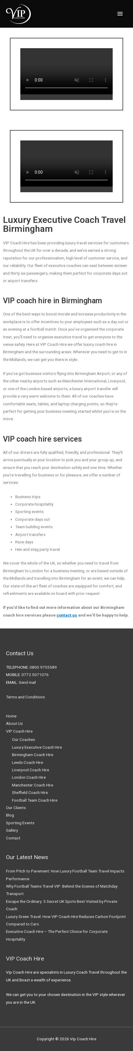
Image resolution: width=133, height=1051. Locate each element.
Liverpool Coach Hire (30, 769)
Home (11, 716)
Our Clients (16, 807)
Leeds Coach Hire (27, 762)
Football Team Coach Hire (34, 800)
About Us (14, 723)
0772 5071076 (35, 674)
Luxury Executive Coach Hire (37, 747)
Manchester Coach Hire (32, 785)
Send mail (27, 682)
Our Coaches (23, 739)
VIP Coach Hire (19, 731)
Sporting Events (20, 822)
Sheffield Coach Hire (30, 792)
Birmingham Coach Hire (32, 754)
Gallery (12, 830)
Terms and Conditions (25, 697)
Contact (13, 838)
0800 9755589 (43, 667)
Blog (10, 815)
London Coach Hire (29, 777)
